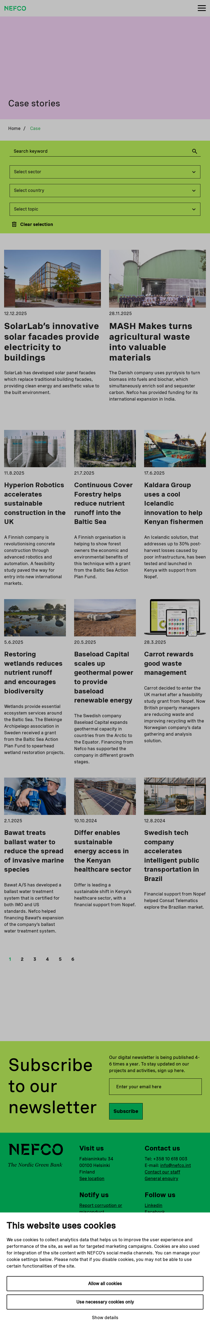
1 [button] (10, 959)
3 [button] (34, 959)
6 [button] (72, 959)
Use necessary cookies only (105, 1302)
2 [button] (22, 959)
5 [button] (60, 959)
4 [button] (47, 959)
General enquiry (161, 1178)
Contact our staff (162, 1172)
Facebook (155, 1212)
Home (14, 128)
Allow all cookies (105, 1283)
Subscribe (125, 1111)
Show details (105, 1317)
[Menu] (202, 8)
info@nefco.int (175, 1165)
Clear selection (32, 224)
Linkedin (153, 1205)
